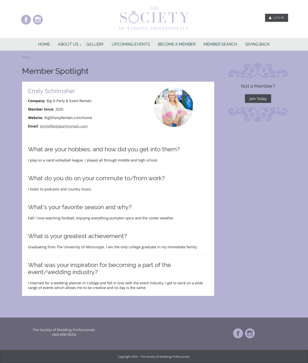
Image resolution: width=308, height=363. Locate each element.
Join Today (258, 98)
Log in (278, 17)
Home (25, 57)
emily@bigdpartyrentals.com (64, 126)
